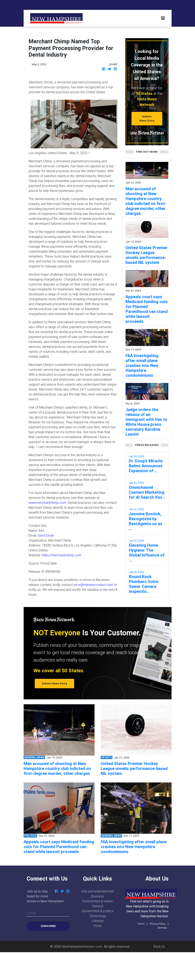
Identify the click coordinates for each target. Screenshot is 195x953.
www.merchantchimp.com (47, 503)
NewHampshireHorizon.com (82, 946)
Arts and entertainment (97, 891)
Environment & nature (97, 901)
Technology (97, 916)
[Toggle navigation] (163, 18)
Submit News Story (147, 118)
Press (97, 926)
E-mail (31, 913)
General (97, 906)
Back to (160, 946)
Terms (141, 924)
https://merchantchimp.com (61, 555)
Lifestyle (98, 921)
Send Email (45, 535)
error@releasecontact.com (93, 585)
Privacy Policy (158, 924)
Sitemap (162, 927)
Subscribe (48, 926)
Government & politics (97, 911)
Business (97, 896)
